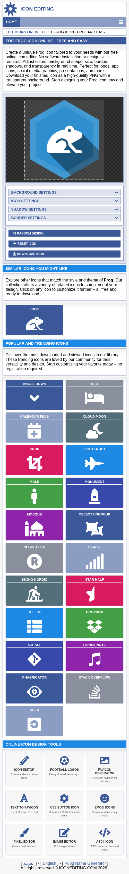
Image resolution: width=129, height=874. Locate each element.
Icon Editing (37, 9)
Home (11, 22)
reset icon (24, 243)
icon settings (25, 200)
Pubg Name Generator (85, 862)
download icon (28, 253)
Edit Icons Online (23, 32)
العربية (29, 862)
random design (28, 232)
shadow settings (29, 208)
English (49, 862)
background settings (34, 191)
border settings (28, 217)
